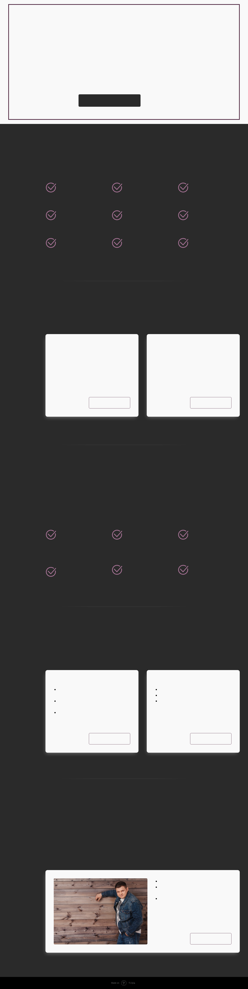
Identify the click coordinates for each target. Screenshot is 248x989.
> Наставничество (37, 94)
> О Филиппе (31, 79)
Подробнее (211, 402)
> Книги (27, 99)
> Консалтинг (32, 89)
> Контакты (30, 105)
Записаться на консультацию (109, 100)
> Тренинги (30, 84)
